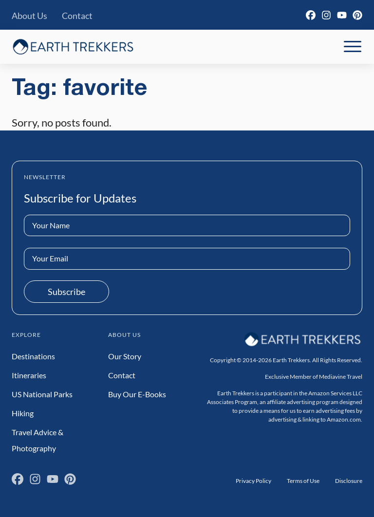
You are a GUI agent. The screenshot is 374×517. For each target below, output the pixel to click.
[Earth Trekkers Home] (73, 46)
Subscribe (66, 291)
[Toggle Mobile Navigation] (352, 46)
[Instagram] (326, 15)
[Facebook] (311, 15)
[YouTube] (342, 15)
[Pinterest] (357, 15)
